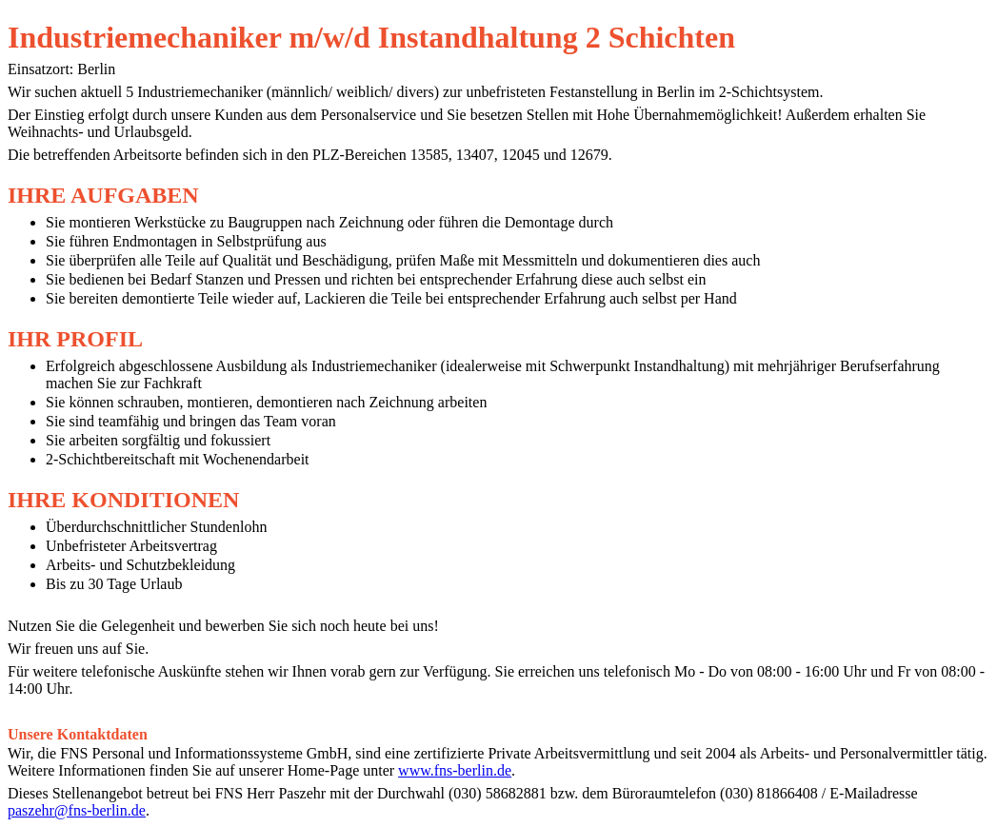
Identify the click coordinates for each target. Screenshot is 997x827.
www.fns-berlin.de (454, 770)
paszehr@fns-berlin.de (77, 810)
